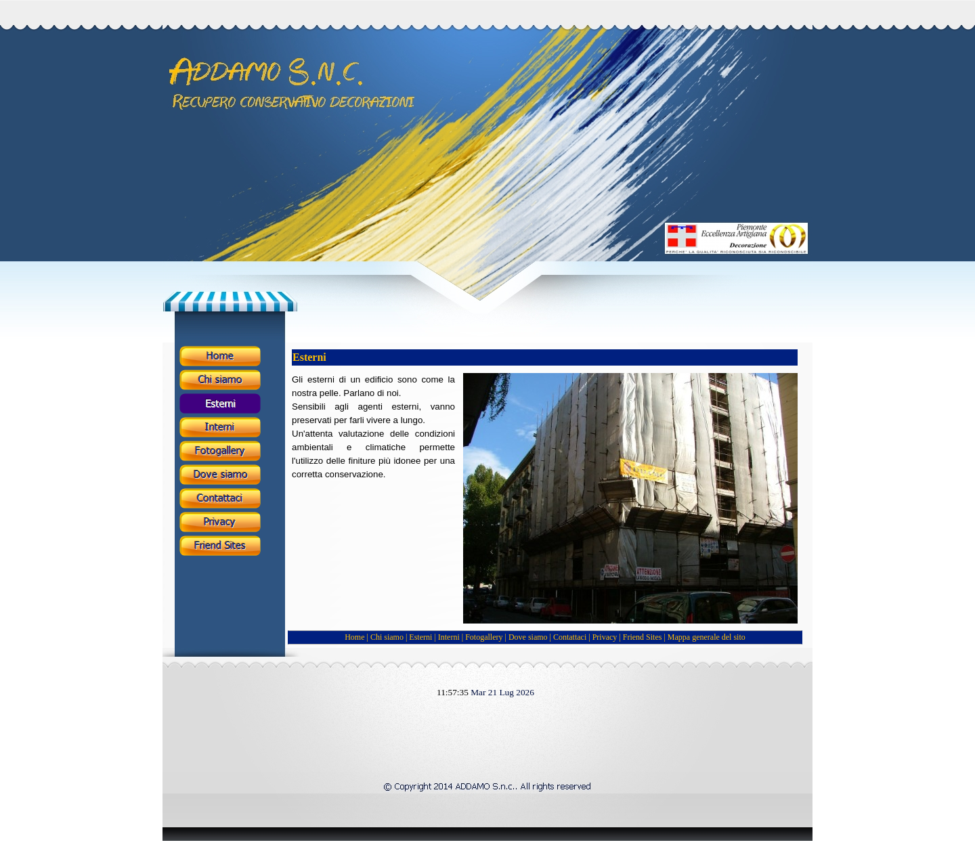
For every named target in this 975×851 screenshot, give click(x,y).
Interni (449, 637)
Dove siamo (528, 637)
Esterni (420, 637)
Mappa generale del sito (706, 637)
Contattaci (570, 637)
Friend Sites (642, 637)
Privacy (605, 637)
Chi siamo (387, 637)
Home (355, 637)
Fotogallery (483, 637)
